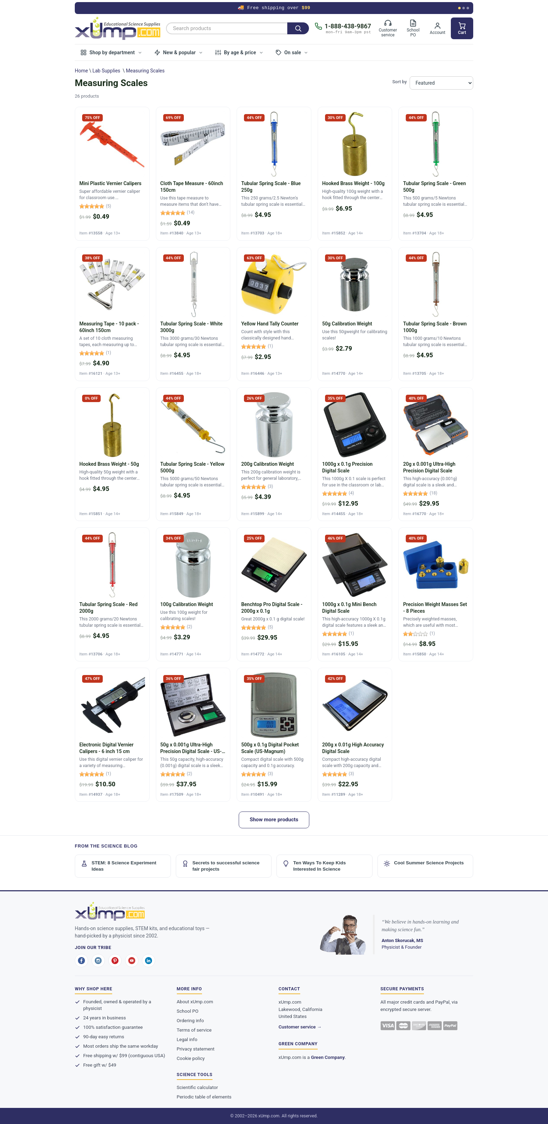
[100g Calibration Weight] (193, 594)
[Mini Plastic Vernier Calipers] (112, 174)
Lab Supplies (106, 70)
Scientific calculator (197, 1087)
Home (81, 70)
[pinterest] (115, 960)
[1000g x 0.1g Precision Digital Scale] (355, 454)
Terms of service (194, 1030)
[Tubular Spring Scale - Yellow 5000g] (193, 454)
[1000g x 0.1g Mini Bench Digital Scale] (355, 594)
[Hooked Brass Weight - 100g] (355, 174)
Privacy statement (196, 1049)
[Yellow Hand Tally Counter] (274, 314)
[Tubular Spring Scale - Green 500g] (435, 174)
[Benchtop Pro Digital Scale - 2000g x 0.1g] (274, 594)
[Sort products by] (441, 83)
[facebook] (81, 960)
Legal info (187, 1039)
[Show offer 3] (468, 8)
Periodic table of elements (204, 1097)
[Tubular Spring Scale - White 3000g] (193, 314)
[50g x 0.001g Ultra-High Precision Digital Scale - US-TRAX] (193, 735)
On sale (292, 52)
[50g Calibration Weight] (355, 314)
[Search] (298, 28)
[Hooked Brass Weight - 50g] (112, 454)
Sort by (399, 81)
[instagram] (98, 960)
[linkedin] (148, 960)
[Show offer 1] (459, 8)
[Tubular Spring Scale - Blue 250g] (274, 174)
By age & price (239, 52)
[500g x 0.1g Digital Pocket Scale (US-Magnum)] (274, 735)
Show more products (274, 819)
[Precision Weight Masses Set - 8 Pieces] (435, 594)
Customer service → (300, 1027)
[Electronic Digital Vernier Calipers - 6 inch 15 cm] (112, 735)
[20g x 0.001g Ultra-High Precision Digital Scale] (435, 454)
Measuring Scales (145, 70)
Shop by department (111, 52)
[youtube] (131, 960)
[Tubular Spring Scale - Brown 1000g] (435, 314)
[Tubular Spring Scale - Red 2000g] (112, 594)
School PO (188, 1011)
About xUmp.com (195, 1001)
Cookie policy (191, 1058)
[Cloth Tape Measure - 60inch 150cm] (193, 174)
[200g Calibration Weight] (274, 454)
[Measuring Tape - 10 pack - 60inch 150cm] (112, 314)
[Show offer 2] (463, 8)
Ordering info (190, 1020)
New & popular (178, 52)
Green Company (328, 1057)
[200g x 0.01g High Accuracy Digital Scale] (355, 735)
